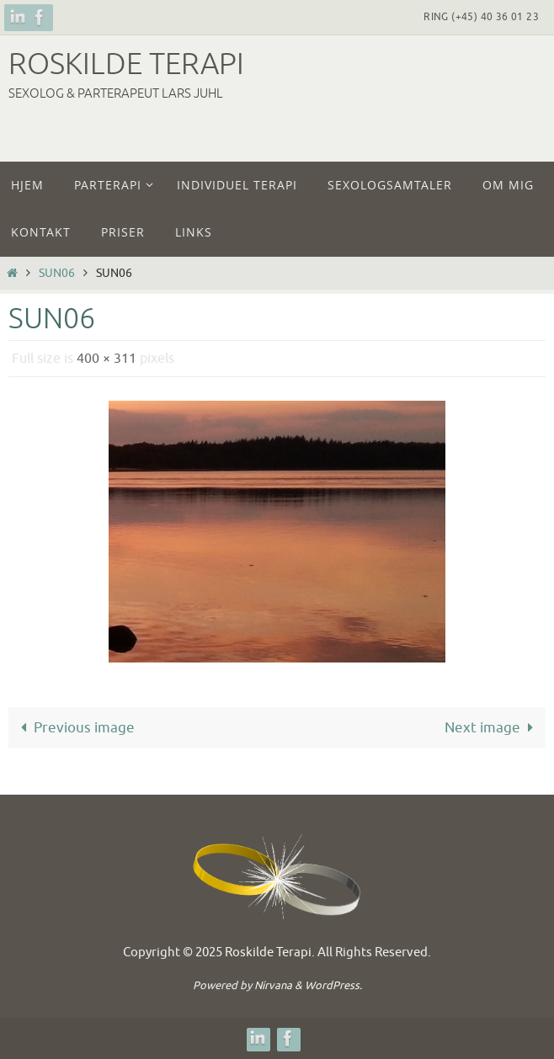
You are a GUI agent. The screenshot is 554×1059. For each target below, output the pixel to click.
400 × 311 (106, 358)
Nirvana (273, 985)
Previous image (74, 728)
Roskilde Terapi (126, 64)
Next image (493, 728)
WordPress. (333, 985)
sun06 (57, 273)
